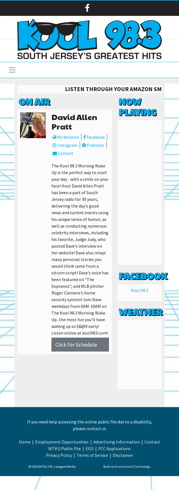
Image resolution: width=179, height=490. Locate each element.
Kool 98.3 (139, 290)
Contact (63, 153)
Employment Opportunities (62, 442)
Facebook (94, 137)
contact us (96, 428)
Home (25, 442)
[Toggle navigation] (12, 69)
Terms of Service (92, 455)
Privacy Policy (59, 455)
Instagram (65, 145)
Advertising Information (116, 442)
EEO (90, 448)
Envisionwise (124, 466)
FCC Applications (114, 448)
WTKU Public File (64, 448)
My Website (66, 137)
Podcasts (93, 145)
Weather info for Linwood (139, 383)
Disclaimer (123, 455)
